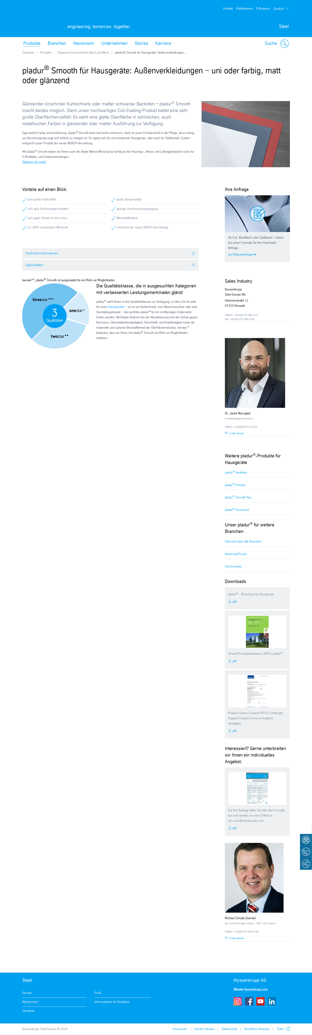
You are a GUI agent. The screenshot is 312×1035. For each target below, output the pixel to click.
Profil (98, 993)
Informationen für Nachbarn (112, 1002)
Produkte (31, 43)
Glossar (27, 993)
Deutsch (279, 8)
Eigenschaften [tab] (34, 265)
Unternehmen (114, 43)
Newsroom (83, 43)
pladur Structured (237, 510)
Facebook (249, 1001)
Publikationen (244, 8)
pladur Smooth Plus (238, 497)
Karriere (163, 43)
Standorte (28, 1010)
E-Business (263, 8)
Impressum (180, 1029)
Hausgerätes (116, 307)
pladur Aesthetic (236, 472)
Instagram (238, 1001)
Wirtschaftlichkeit (127, 218)
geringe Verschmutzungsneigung (137, 208)
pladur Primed (235, 485)
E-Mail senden (236, 433)
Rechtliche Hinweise (256, 1029)
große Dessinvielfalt (129, 199)
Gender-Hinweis (204, 1029)
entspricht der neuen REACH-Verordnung (142, 227)
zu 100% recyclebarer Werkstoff (47, 227)
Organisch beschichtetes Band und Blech (83, 52)
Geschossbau (233, 566)
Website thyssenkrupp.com (251, 989)
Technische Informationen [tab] (41, 253)
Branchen (57, 43)
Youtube (260, 1001)
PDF (234, 601)
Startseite (28, 52)
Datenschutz (229, 1029)
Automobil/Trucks (236, 554)
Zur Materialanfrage (240, 254)
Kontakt (228, 8)
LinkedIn (272, 1001)
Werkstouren (30, 1002)
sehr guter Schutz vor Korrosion (47, 218)
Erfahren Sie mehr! (34, 162)
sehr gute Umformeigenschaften (47, 208)
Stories (141, 43)
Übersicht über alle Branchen (243, 541)
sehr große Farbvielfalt (41, 199)
